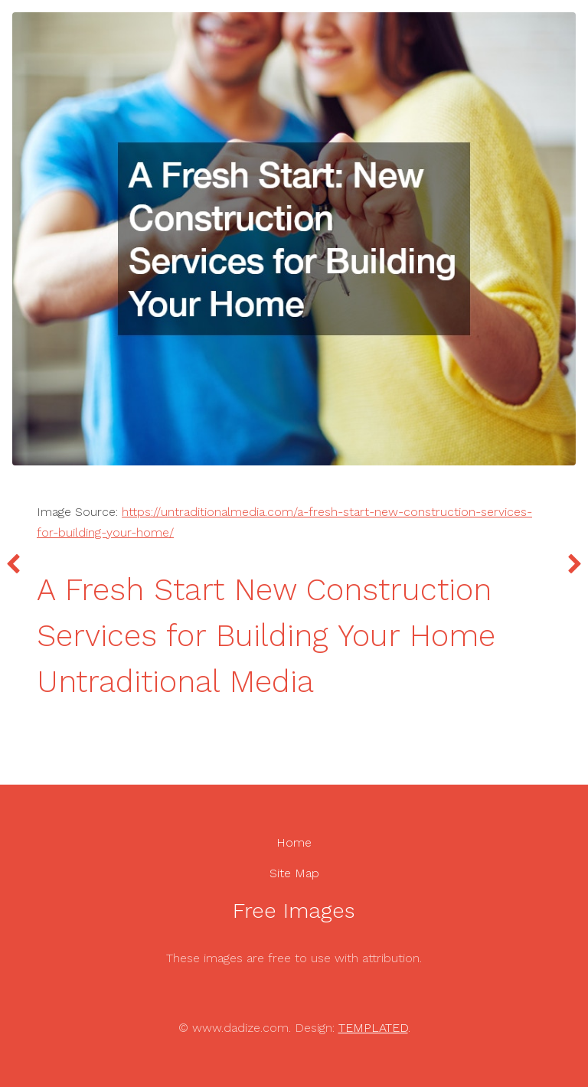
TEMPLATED (373, 1027)
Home (294, 842)
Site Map (294, 873)
